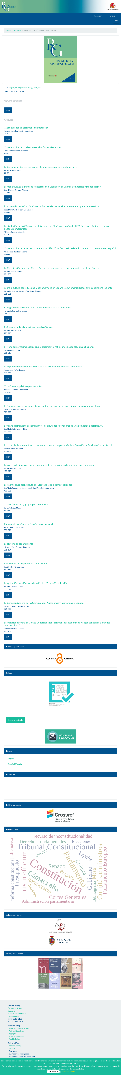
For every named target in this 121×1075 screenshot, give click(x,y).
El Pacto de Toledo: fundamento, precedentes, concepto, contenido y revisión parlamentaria (52, 405)
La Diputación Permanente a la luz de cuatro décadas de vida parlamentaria (43, 366)
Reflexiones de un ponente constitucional (25, 563)
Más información (68, 1072)
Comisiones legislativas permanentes (23, 386)
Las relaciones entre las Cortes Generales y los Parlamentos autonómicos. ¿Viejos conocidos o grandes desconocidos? (57, 624)
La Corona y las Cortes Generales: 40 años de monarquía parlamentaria (40, 166)
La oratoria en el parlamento (18, 543)
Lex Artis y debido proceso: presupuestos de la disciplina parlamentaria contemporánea (49, 464)
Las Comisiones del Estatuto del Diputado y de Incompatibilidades (38, 484)
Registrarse (97, 16)
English (11, 758)
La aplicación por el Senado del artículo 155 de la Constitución (36, 583)
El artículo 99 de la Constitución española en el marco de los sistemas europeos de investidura (52, 206)
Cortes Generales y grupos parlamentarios (26, 504)
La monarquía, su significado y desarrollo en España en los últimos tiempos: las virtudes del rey (52, 186)
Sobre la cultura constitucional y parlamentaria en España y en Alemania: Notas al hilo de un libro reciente (58, 287)
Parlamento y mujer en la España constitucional (28, 524)
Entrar (111, 16)
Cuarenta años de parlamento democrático (26, 127)
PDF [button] (8, 110)
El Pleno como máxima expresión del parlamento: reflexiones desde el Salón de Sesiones (49, 346)
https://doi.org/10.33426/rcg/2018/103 (25, 88)
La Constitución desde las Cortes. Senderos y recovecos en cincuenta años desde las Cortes (51, 268)
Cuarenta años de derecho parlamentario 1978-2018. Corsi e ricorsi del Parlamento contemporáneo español (60, 248)
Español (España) (15, 764)
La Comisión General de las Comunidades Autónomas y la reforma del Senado (43, 602)
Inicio (8, 30)
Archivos (17, 30)
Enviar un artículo (15, 720)
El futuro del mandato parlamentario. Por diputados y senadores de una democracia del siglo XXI (53, 425)
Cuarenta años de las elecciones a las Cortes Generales (32, 147)
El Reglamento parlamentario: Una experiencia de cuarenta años (37, 307)
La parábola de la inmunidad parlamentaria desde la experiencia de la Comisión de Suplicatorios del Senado (58, 445)
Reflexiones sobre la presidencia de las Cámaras (28, 327)
